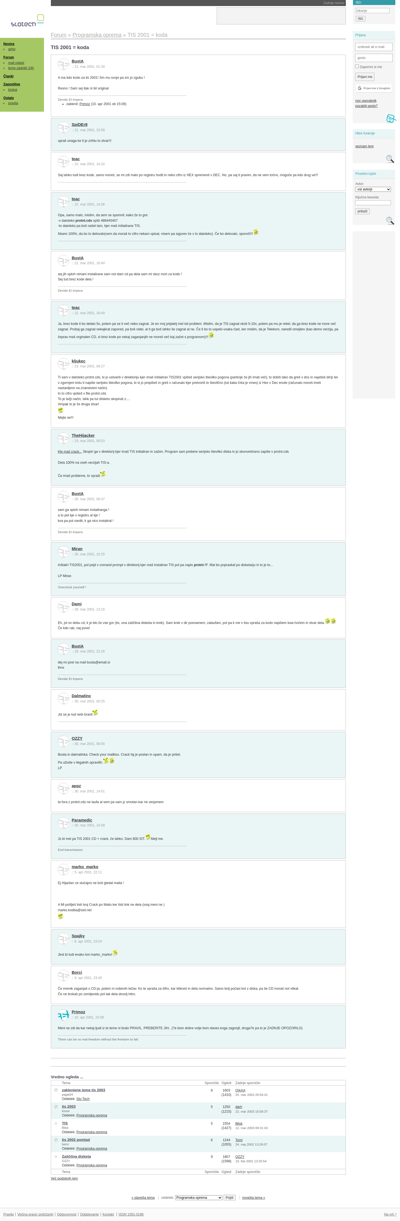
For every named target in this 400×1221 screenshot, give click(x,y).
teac (76, 159)
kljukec (78, 361)
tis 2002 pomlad (76, 1140)
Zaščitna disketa (76, 1156)
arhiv (12, 49)
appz (76, 786)
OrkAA (240, 1090)
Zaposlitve (11, 84)
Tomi (238, 1140)
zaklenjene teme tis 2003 (83, 1090)
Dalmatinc (81, 696)
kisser (66, 1111)
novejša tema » (253, 1198)
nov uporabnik (365, 101)
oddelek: (191, 1198)
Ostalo (8, 98)
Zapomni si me (368, 66)
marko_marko (85, 867)
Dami (77, 604)
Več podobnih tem (64, 1178)
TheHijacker (83, 435)
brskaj (12, 90)
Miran (77, 549)
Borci (77, 972)
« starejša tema (143, 1198)
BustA (78, 61)
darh (238, 1107)
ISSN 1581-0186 (131, 1214)
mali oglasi (16, 63)
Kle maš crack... (70, 452)
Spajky (78, 936)
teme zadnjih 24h (21, 68)
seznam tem (364, 146)
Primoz (84, 104)
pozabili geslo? (366, 106)
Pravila (8, 1214)
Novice (8, 44)
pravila (13, 103)
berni (65, 1144)
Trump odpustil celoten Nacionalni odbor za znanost (106, 3)
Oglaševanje (89, 1214)
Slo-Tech (83, 1099)
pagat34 (67, 1094)
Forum (8, 57)
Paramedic (82, 820)
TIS (65, 1123)
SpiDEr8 (79, 124)
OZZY (77, 738)
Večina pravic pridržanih (35, 1214)
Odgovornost (66, 1214)
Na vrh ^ (390, 1214)
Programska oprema (91, 1115)
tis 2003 (69, 1106)
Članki (8, 76)
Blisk (65, 1127)
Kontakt (108, 1214)
